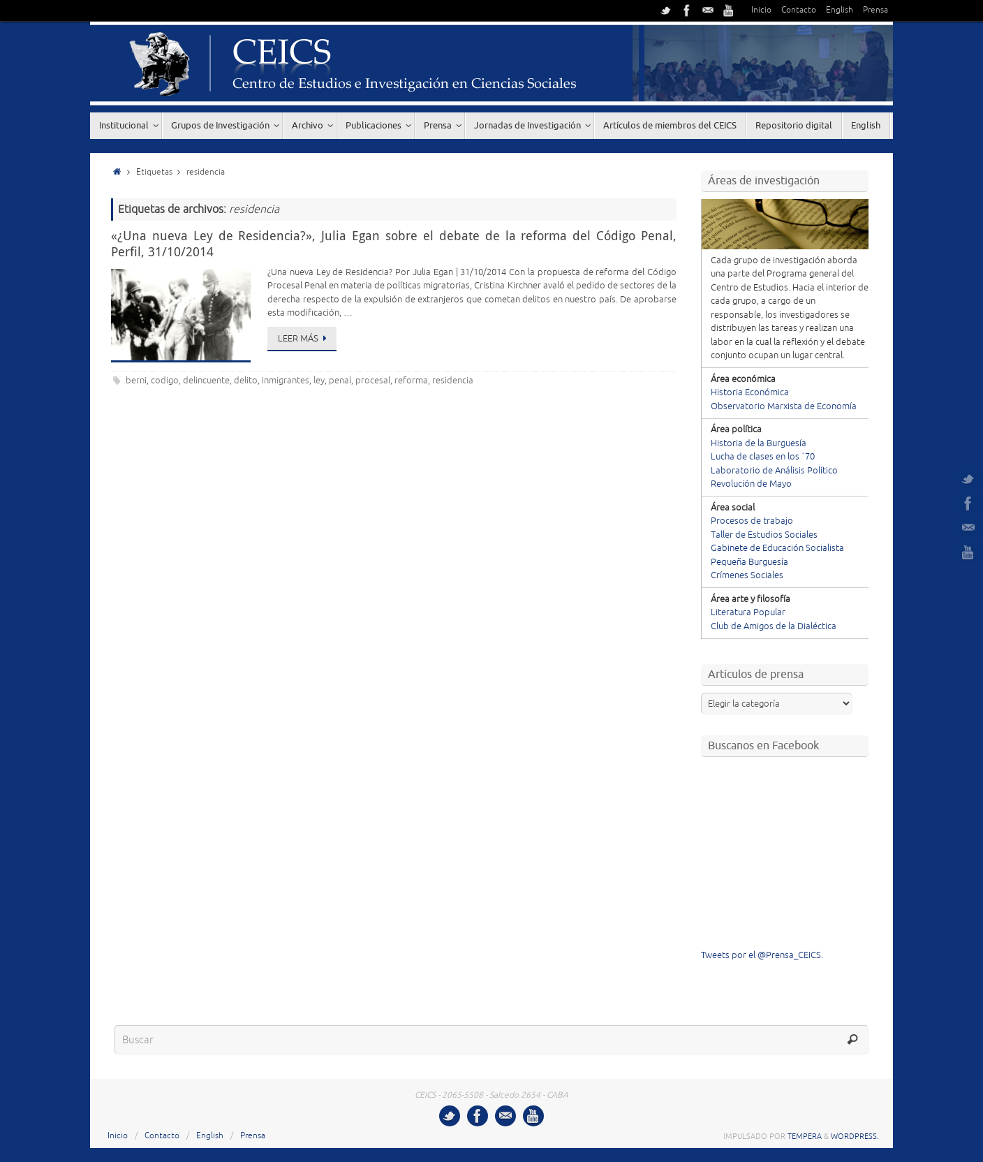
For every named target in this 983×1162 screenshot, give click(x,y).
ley (319, 380)
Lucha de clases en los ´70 (763, 456)
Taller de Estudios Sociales (764, 534)
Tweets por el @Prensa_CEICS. (762, 955)
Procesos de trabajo (752, 521)
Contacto (798, 10)
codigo (165, 380)
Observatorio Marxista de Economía (784, 406)
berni (136, 380)
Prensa (875, 10)
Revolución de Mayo (751, 484)
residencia (452, 380)
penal (340, 380)
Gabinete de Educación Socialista (777, 548)
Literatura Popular (748, 612)
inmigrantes (285, 380)
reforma (411, 380)
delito (246, 380)
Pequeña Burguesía (749, 562)
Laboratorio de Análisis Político (774, 470)
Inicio (761, 10)
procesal (372, 380)
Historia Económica (750, 392)
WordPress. (855, 1136)
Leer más (304, 338)
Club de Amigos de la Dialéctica (773, 626)
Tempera (805, 1136)
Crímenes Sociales (747, 575)
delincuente (206, 380)
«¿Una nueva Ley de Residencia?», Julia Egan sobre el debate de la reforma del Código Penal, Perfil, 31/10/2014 (394, 243)
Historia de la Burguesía (758, 443)
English (839, 10)
